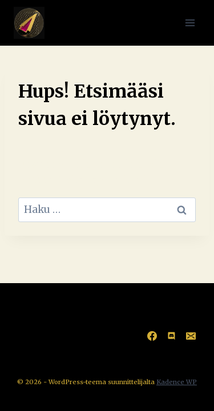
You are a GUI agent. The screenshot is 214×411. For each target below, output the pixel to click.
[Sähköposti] (190, 335)
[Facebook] (151, 335)
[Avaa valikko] (189, 22)
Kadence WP (176, 382)
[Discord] (171, 335)
